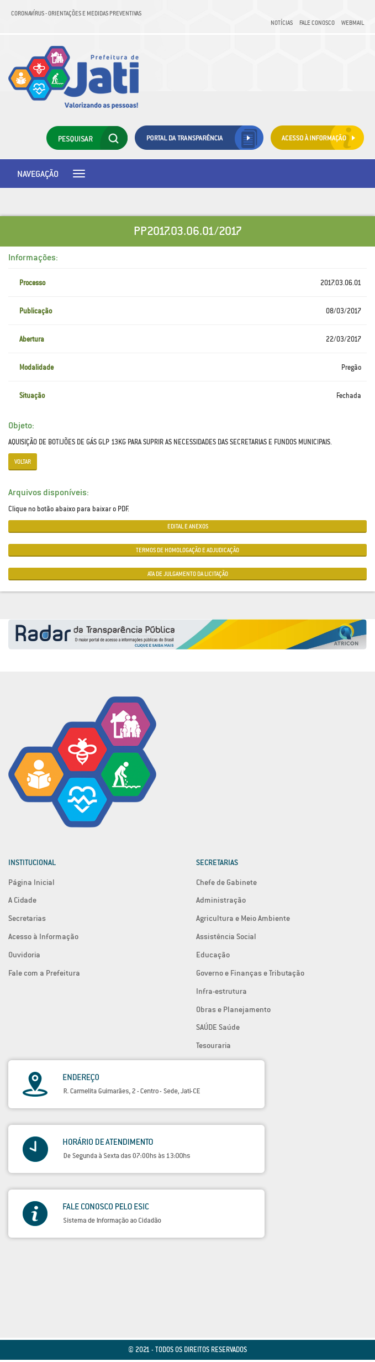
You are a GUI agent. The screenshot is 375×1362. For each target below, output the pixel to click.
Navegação (38, 173)
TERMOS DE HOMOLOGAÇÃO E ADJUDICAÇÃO (187, 550)
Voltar (22, 461)
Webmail (352, 23)
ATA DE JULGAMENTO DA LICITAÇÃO (187, 574)
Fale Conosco (317, 23)
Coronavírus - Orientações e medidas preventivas (76, 13)
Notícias (282, 23)
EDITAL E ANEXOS (187, 526)
